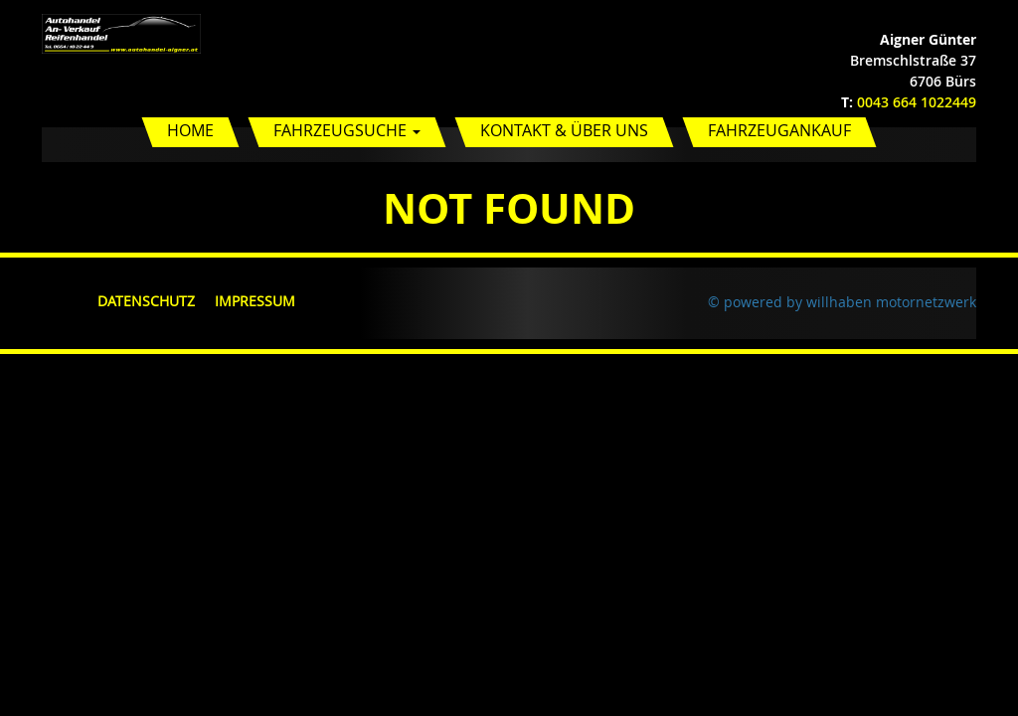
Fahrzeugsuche (347, 130)
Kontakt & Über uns (564, 130)
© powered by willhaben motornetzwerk (842, 301)
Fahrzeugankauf (779, 130)
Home (190, 130)
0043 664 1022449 (916, 101)
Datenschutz (146, 300)
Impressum (255, 300)
